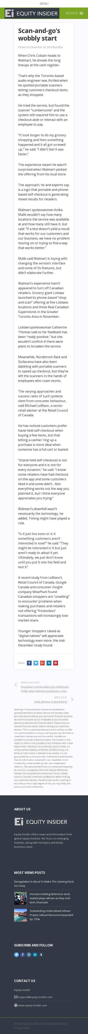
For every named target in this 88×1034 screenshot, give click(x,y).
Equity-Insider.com (33, 1023)
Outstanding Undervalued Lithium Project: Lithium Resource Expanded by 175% (51, 915)
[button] (44, 4)
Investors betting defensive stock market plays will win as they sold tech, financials (50, 898)
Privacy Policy (21, 1028)
